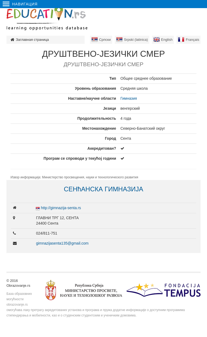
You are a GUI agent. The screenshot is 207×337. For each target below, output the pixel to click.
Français (192, 40)
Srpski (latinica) (136, 40)
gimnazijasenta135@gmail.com (62, 243)
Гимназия (128, 98)
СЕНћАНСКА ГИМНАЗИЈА (103, 189)
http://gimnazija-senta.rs (61, 208)
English (167, 40)
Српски (105, 40)
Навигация (20, 4)
